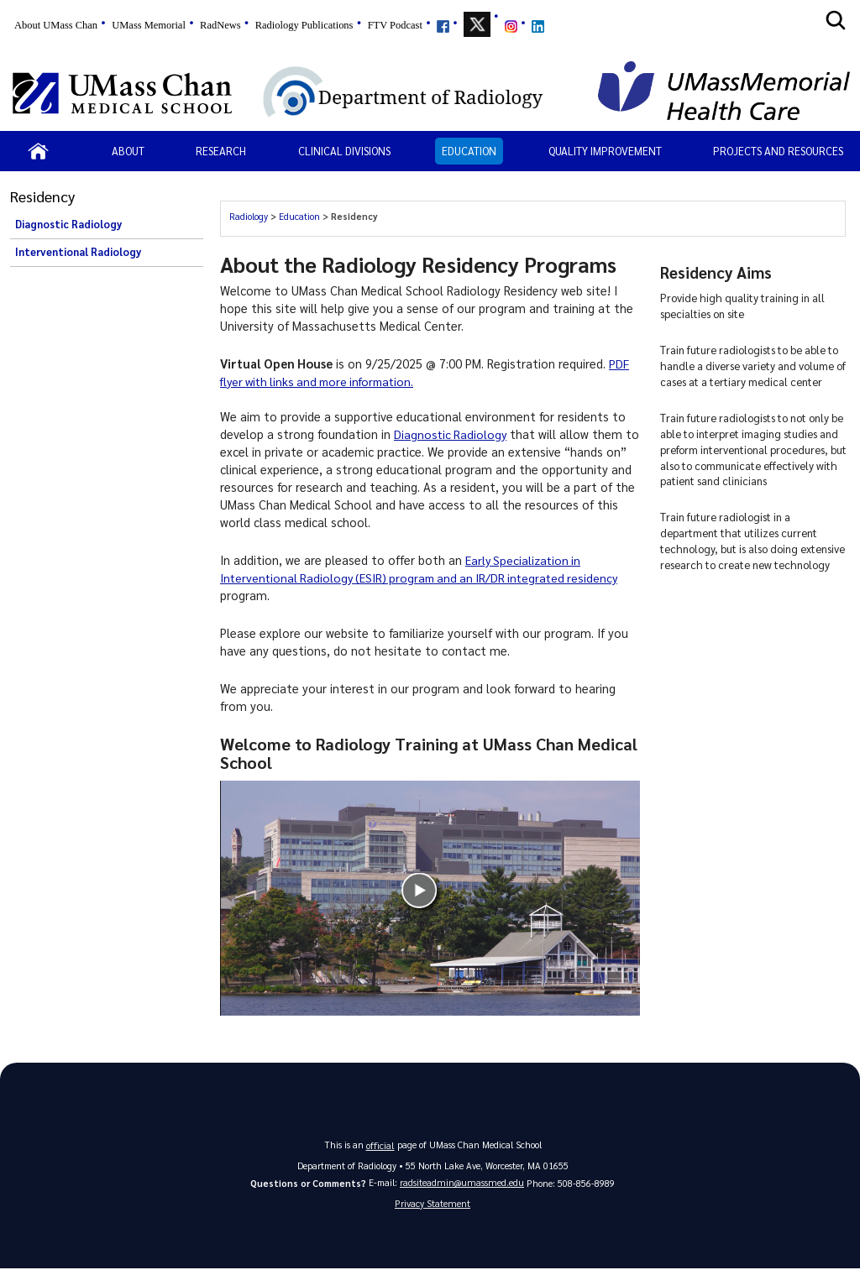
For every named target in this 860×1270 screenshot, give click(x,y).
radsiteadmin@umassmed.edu (462, 1182)
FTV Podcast (395, 25)
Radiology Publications (304, 25)
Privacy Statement (432, 1204)
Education (469, 151)
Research (221, 151)
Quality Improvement (605, 151)
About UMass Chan (55, 25)
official (380, 1144)
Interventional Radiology (78, 252)
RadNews (220, 25)
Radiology (248, 216)
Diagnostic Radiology (68, 224)
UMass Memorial (149, 25)
